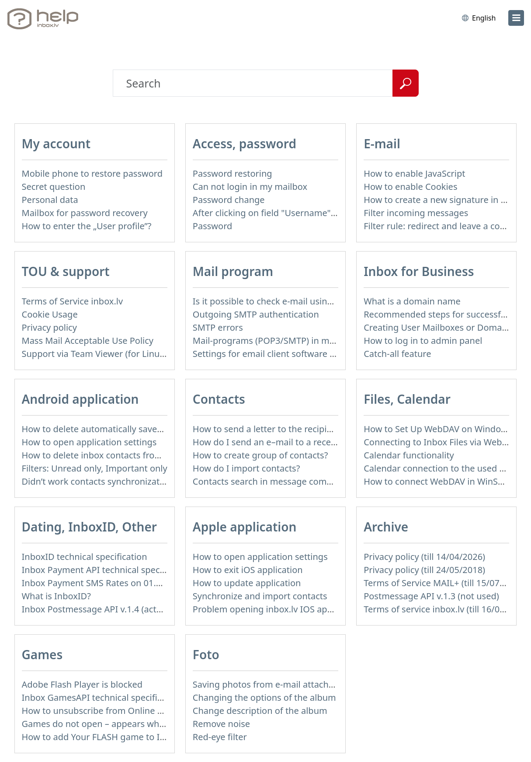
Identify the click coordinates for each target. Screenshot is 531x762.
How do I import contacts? (246, 468)
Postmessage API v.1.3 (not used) (431, 596)
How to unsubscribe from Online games (103, 711)
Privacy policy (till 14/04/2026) (424, 557)
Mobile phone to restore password (92, 173)
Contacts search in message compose (270, 481)
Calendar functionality (409, 455)
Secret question (54, 186)
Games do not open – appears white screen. (111, 724)
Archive (386, 526)
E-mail (382, 143)
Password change (229, 200)
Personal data (50, 200)
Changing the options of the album (264, 697)
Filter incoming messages (416, 213)
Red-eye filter (220, 737)
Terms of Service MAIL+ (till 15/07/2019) (444, 583)
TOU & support (66, 271)
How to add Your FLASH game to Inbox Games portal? (132, 737)
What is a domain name (412, 301)
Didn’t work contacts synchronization (97, 481)
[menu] (516, 18)
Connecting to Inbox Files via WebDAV (441, 442)
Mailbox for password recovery (85, 213)
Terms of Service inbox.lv (72, 301)
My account (56, 143)
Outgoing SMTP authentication (256, 314)
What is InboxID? (56, 596)
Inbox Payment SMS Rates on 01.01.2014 (105, 583)
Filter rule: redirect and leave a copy (437, 226)
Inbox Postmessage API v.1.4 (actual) (97, 609)
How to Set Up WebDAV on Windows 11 (444, 429)
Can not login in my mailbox (250, 186)
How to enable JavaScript (414, 173)
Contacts (219, 399)
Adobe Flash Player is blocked (82, 684)
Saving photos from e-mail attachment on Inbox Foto (301, 684)
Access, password (244, 143)
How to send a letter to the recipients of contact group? (306, 429)
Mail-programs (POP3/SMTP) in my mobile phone (293, 340)
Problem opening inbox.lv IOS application (277, 609)
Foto (206, 654)
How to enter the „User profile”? (87, 226)
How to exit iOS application (248, 570)
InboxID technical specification (84, 557)
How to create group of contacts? (260, 455)
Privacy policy (49, 327)
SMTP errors (218, 327)
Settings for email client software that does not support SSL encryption (337, 354)
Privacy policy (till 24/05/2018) (424, 570)
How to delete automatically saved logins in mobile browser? (146, 429)
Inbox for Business (419, 271)
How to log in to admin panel (423, 340)
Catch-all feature (397, 354)
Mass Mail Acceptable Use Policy (88, 340)
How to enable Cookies (410, 186)
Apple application (245, 526)
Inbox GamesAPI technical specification (102, 697)
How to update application (247, 583)
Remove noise (221, 724)
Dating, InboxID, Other (89, 526)
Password (212, 226)
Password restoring (232, 173)
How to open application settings (89, 442)
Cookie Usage (50, 314)
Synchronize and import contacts (260, 596)
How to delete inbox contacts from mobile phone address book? (153, 455)
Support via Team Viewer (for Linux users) (107, 354)
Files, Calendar (407, 399)
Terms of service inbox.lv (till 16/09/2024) (447, 609)
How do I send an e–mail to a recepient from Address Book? (315, 442)
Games (42, 654)
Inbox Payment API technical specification (107, 570)
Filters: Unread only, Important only (94, 468)
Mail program (233, 271)
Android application (80, 399)
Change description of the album (260, 711)
